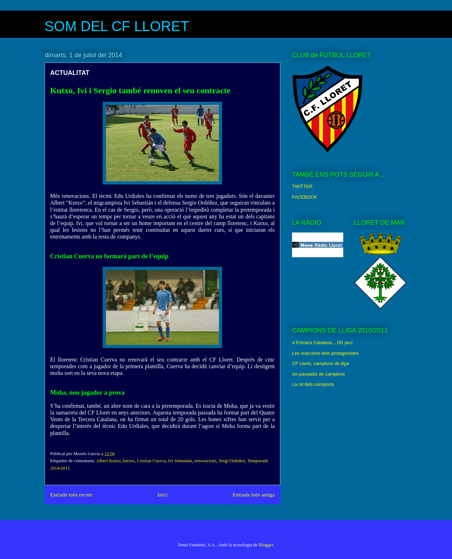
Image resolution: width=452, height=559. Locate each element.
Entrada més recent (71, 495)
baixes (129, 460)
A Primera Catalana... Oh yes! (322, 342)
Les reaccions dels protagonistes (325, 353)
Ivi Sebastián (180, 460)
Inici (162, 495)
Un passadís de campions (318, 374)
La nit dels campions (313, 384)
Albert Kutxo (108, 460)
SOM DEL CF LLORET (116, 26)
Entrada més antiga (253, 495)
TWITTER (302, 186)
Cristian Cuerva (151, 460)
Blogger (265, 544)
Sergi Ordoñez (232, 460)
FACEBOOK (304, 197)
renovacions (205, 460)
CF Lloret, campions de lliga (320, 363)
